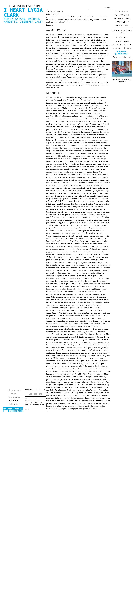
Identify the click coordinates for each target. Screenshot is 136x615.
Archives (13, 400)
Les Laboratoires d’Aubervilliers (24, 6)
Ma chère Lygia (122, 41)
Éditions (13, 394)
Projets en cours (13, 390)
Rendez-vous (122, 25)
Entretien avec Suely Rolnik (122, 31)
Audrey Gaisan (14, 19)
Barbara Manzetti (122, 18)
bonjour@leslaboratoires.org (36, 405)
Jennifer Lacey (31, 21)
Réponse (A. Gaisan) (121, 48)
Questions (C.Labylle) (122, 44)
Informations (13, 397)
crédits (27, 410)
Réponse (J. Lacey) (122, 57)
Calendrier (14, 404)
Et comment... (121, 37)
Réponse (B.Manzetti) (121, 52)
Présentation (122, 11)
